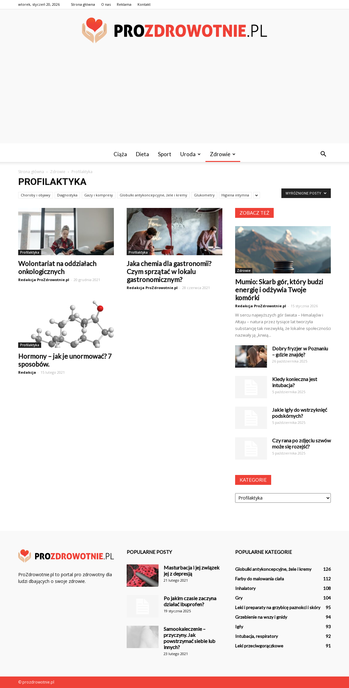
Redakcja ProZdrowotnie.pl (43, 279)
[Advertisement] (174, 98)
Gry (238, 597)
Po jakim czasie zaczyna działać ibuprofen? (190, 601)
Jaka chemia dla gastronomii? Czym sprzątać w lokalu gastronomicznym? (169, 271)
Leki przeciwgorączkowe (259, 645)
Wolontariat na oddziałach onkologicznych (57, 267)
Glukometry (204, 195)
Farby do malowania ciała (259, 578)
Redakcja (27, 372)
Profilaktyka (29, 252)
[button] (323, 154)
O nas (106, 4)
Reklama (124, 4)
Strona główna (83, 4)
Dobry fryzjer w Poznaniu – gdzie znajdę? (300, 351)
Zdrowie (222, 154)
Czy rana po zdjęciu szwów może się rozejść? (301, 443)
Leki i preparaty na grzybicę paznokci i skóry (277, 607)
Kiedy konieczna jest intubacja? (294, 382)
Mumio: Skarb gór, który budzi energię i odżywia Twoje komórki (279, 290)
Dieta (142, 154)
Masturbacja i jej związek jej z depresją (191, 570)
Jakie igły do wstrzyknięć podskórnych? (299, 413)
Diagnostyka (67, 195)
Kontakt (144, 4)
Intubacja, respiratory (256, 636)
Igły (239, 626)
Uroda (190, 154)
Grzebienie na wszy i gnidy (261, 617)
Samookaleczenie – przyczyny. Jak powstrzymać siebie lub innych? (189, 638)
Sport (164, 154)
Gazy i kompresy (98, 195)
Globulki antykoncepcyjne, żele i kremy (153, 195)
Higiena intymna (235, 195)
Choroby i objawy (35, 195)
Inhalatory (245, 588)
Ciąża (120, 154)
